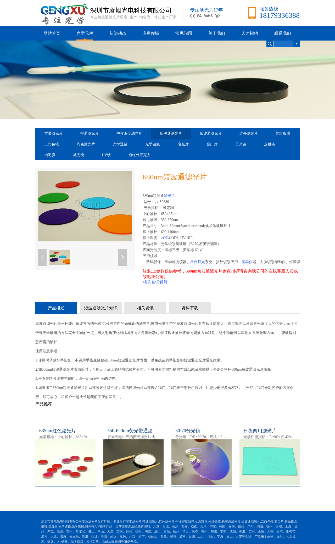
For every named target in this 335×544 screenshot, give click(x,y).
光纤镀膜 (283, 133)
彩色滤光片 (86, 144)
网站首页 (51, 33)
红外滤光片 (248, 133)
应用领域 (150, 33)
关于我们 (216, 33)
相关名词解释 (155, 282)
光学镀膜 (152, 144)
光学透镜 (120, 144)
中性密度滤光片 (129, 133)
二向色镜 (51, 144)
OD (165, 238)
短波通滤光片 (171, 133)
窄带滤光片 (53, 133)
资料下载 (189, 308)
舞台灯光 (197, 262)
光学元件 (84, 33)
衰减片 (183, 144)
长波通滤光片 (211, 133)
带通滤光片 (89, 133)
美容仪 (247, 262)
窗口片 (211, 144)
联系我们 (282, 33)
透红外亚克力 (139, 155)
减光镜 (78, 155)
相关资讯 (145, 308)
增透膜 (49, 155)
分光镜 (240, 144)
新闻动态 (117, 33)
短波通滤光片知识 (101, 308)
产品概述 (56, 308)
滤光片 (169, 196)
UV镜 (106, 155)
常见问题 (183, 33)
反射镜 (269, 144)
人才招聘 (249, 33)
